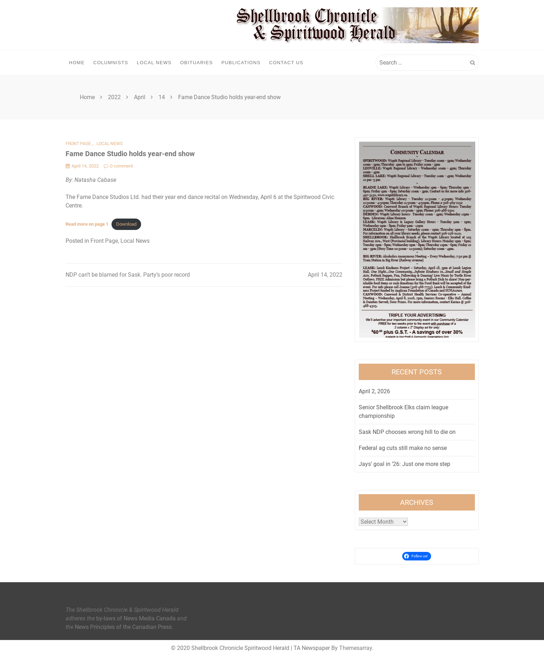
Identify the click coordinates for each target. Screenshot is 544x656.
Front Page (78, 144)
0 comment (118, 166)
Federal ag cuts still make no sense (403, 448)
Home (77, 62)
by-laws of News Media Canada (136, 618)
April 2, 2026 (374, 391)
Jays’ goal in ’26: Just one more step (404, 464)
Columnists (110, 62)
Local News (154, 62)
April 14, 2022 (325, 274)
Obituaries (196, 62)
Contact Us (286, 62)
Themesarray (355, 648)
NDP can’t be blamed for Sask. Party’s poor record (128, 274)
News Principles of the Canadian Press (123, 627)
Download (126, 224)
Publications (240, 62)
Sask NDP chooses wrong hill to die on (407, 432)
